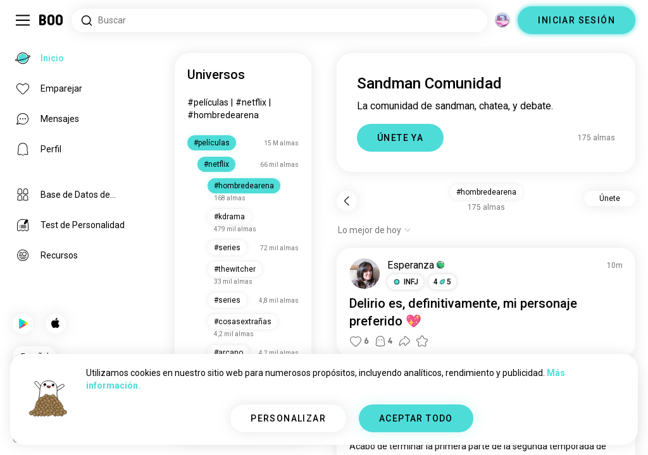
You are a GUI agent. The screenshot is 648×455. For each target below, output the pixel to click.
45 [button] (442, 281)
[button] (405, 281)
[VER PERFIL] (364, 273)
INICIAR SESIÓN (576, 20)
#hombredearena (223, 115)
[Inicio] (51, 20)
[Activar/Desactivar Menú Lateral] (23, 20)
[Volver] (347, 201)
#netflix (250, 102)
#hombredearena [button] (486, 192)
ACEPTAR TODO (416, 418)
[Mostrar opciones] (374, 230)
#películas (207, 102)
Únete (609, 198)
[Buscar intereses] (279, 20)
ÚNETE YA (400, 138)
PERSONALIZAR (288, 418)
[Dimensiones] (502, 20)
